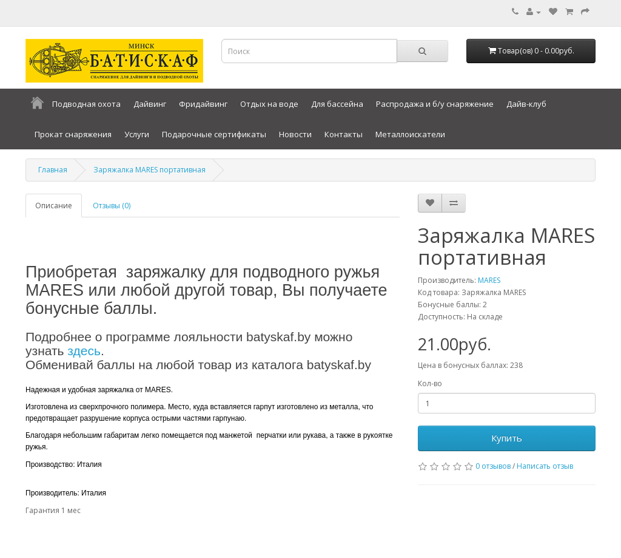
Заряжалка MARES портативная (149, 170)
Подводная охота (86, 103)
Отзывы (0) (111, 205)
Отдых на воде (269, 103)
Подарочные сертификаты (214, 134)
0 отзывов (493, 466)
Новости (295, 134)
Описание (53, 205)
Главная (52, 170)
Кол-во (430, 383)
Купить (506, 438)
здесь (84, 351)
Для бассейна (337, 103)
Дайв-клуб (526, 103)
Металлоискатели (410, 134)
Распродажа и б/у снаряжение (435, 103)
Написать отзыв (545, 466)
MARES (489, 280)
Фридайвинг (203, 103)
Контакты (343, 134)
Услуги (136, 134)
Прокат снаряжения (73, 134)
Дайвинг (149, 103)
